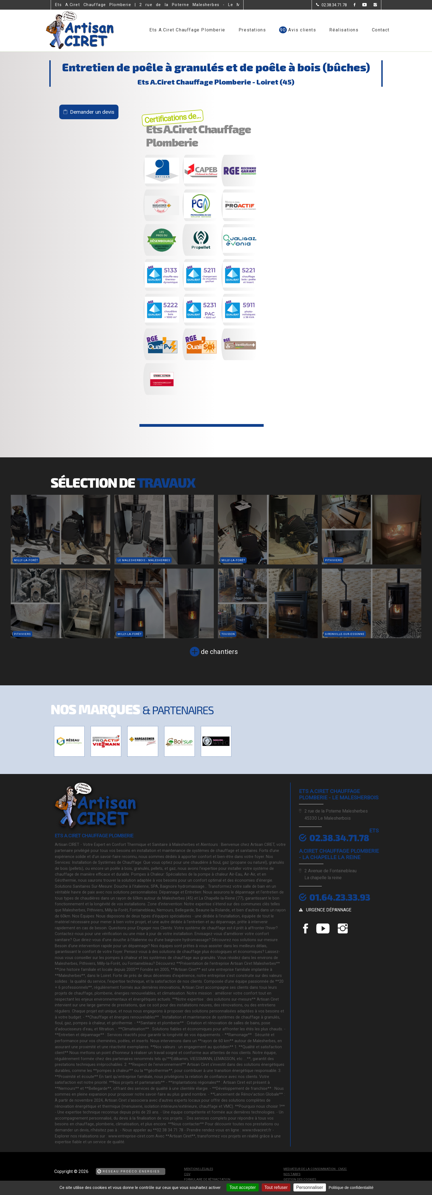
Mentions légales (198, 1169)
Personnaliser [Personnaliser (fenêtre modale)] (309, 1187)
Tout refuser (276, 1187)
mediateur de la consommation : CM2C (315, 1169)
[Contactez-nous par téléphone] (331, 5)
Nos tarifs (292, 1174)
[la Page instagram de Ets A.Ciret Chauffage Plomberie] (372, 5)
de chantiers (219, 652)
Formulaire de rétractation (207, 1179)
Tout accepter (242, 1187)
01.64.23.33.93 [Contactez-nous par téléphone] (339, 897)
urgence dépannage (328, 909)
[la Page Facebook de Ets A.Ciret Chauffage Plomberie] (351, 5)
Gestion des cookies (300, 1179)
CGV (187, 1174)
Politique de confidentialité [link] (351, 1187)
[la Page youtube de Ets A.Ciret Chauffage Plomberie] (361, 5)
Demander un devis (92, 112)
